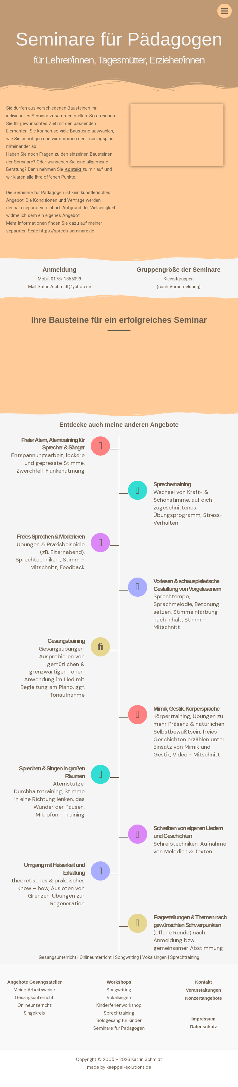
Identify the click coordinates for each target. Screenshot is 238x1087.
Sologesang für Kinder (119, 1021)
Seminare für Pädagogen (119, 1028)
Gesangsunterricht (57, 957)
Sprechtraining (184, 957)
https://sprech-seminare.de (66, 231)
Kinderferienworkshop (119, 1005)
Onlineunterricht (96, 957)
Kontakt (72, 169)
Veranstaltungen (203, 990)
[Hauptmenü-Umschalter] (224, 11)
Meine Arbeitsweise (34, 990)
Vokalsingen (155, 957)
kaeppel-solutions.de (129, 1067)
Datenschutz (203, 1026)
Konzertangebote (203, 998)
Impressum (204, 1018)
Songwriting (127, 957)
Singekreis (34, 1013)
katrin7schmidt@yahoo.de (64, 286)
